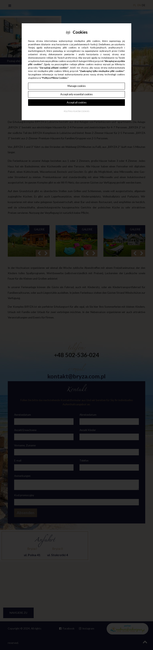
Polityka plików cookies (76, 111)
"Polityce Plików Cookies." (55, 78)
